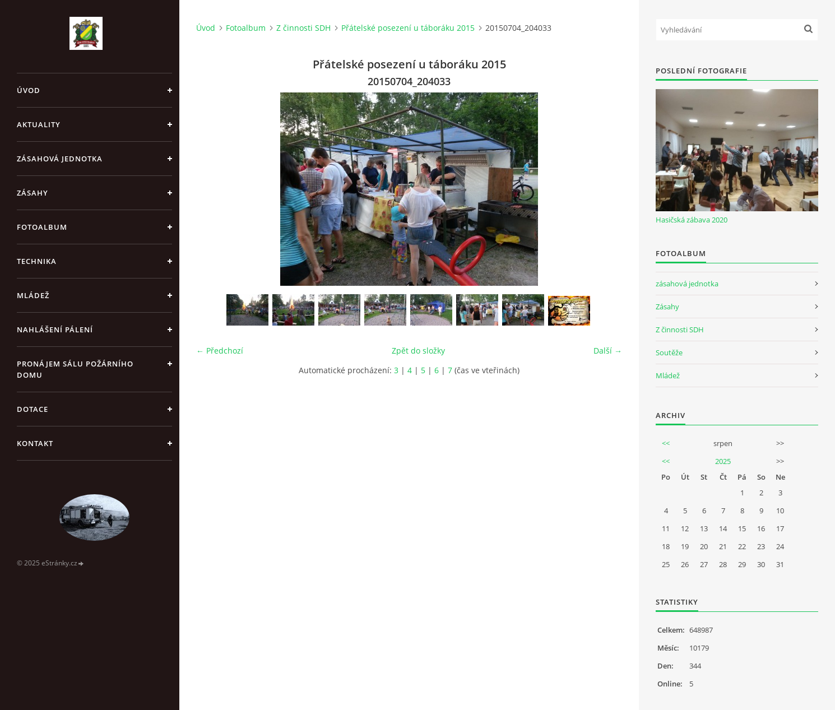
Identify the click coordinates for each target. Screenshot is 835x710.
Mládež (33, 295)
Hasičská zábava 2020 (691, 220)
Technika (37, 261)
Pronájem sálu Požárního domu (75, 369)
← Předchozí (219, 350)
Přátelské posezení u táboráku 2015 (408, 27)
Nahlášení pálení (55, 329)
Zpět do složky (418, 350)
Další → (607, 350)
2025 (723, 461)
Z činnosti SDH (303, 27)
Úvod (28, 90)
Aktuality (39, 124)
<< (666, 443)
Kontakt (35, 443)
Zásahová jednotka (60, 159)
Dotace (32, 409)
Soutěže (669, 352)
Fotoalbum (42, 227)
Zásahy (32, 193)
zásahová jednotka (687, 284)
